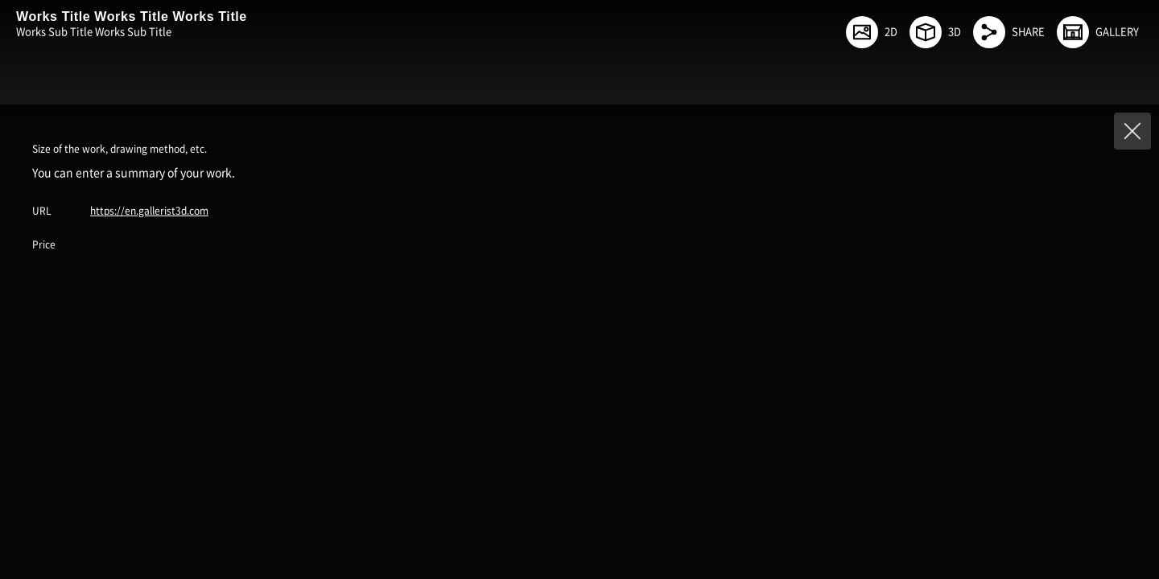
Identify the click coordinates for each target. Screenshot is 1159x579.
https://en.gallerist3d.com (149, 211)
